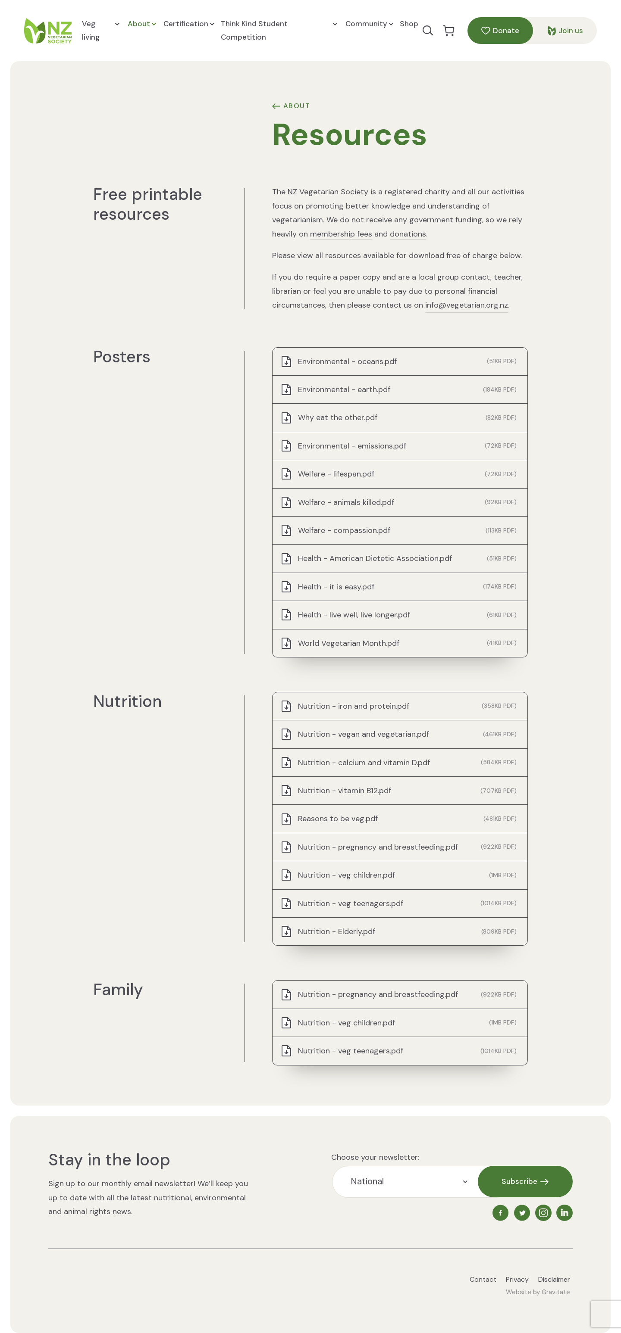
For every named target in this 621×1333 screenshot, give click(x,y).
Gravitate (556, 1292)
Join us (565, 31)
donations (408, 234)
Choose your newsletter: (375, 1157)
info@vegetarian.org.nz (466, 305)
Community (369, 24)
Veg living (100, 30)
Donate (500, 30)
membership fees (341, 234)
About (142, 24)
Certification (188, 24)
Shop (409, 23)
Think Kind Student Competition (279, 30)
